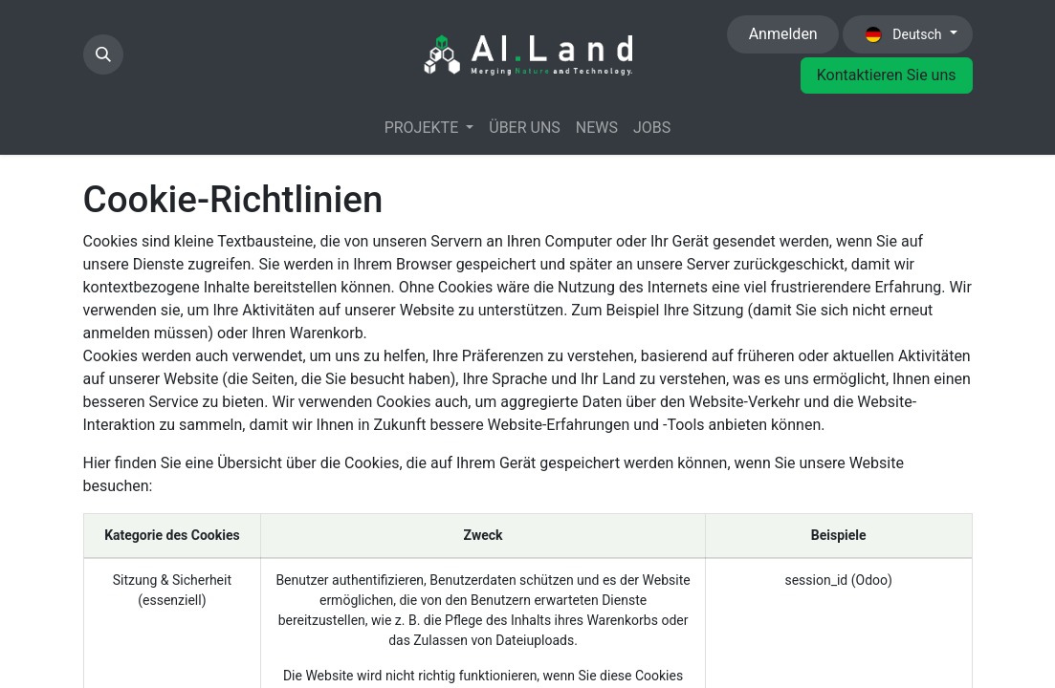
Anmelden (783, 34)
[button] (103, 54)
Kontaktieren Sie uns (886, 75)
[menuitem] (429, 128)
